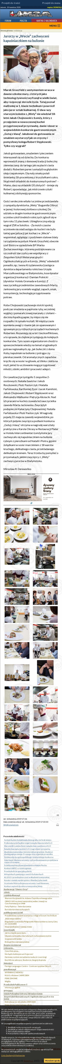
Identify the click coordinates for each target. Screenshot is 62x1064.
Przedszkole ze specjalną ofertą (17, 871)
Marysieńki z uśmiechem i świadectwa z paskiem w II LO (27, 846)
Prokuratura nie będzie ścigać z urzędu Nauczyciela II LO (28, 843)
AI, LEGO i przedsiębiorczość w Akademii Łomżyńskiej (26, 877)
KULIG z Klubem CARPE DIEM (17, 975)
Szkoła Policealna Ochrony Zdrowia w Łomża (23, 994)
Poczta (23, 20)
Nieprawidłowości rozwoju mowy (18, 927)
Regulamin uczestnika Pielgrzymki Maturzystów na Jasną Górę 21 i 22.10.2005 (31, 922)
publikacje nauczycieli (13, 913)
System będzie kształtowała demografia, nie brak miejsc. (28, 840)
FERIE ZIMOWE (11, 978)
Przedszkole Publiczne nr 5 (15, 984)
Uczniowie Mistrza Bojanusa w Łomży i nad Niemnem (26, 883)
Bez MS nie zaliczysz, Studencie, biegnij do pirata (25, 960)
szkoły (7, 892)
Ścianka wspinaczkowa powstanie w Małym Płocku (25, 865)
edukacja (18, 30)
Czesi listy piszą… (12, 951)
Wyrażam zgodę (52, 1060)
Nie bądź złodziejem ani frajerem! (19, 954)
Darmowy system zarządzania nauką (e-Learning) (26, 957)
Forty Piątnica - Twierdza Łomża (18, 906)
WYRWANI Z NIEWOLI (14, 972)
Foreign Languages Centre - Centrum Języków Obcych (28, 966)
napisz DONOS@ (54, 7)
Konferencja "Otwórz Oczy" (16, 889)
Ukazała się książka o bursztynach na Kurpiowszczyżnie (28, 936)
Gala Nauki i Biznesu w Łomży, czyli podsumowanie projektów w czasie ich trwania (31, 861)
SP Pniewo (8, 991)
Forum (8, 20)
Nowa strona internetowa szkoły (18, 1005)
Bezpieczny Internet (12, 945)
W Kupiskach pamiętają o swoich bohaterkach (23, 874)
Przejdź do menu (51, 3)
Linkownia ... (9, 948)
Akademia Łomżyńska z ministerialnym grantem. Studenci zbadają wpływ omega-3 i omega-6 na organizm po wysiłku (28, 853)
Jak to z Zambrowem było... (15, 933)
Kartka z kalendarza (47, 20)
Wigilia (8, 981)
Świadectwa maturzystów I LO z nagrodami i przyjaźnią (27, 849)
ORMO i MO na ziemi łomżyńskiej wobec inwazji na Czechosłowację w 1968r (26, 902)
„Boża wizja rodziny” (13, 918)
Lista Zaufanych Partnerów (13, 1055)
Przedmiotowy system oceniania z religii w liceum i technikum (31, 915)
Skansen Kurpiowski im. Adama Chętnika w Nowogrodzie (28, 898)
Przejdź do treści (11, 3)
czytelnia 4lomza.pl (12, 895)
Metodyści (8, 963)
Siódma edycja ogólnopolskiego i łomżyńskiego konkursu (28, 857)
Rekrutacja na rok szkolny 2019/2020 (20, 1002)
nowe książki (9, 930)
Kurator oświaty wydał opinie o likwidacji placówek (25, 880)
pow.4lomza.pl (10, 969)
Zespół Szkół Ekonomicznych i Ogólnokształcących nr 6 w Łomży (29, 998)
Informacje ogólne (12, 987)
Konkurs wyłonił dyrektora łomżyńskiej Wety (23, 886)
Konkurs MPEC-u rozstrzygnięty (17, 868)
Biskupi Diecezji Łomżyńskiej (17, 942)
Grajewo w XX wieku (13, 939)
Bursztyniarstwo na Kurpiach (17, 909)
